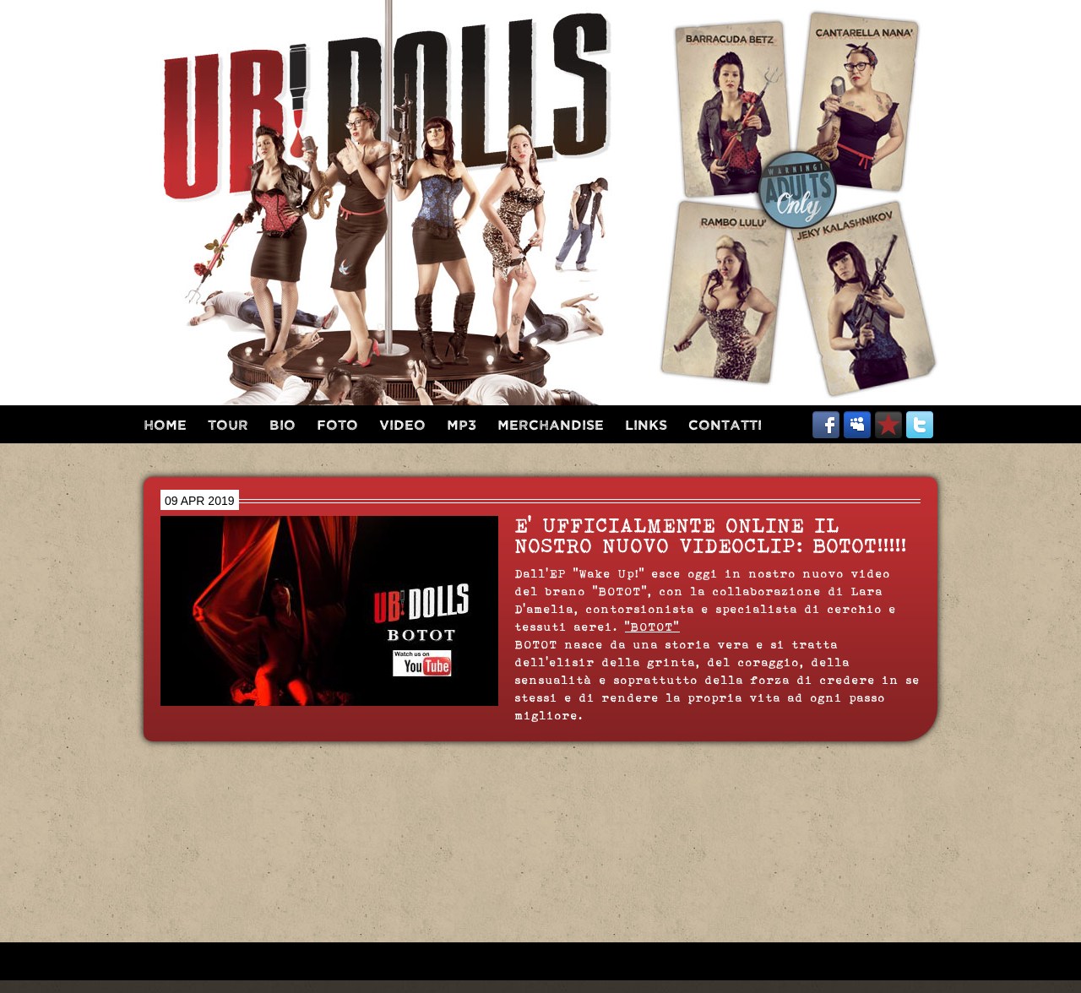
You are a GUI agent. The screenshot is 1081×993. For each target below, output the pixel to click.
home (165, 425)
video (402, 425)
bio (282, 425)
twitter (919, 424)
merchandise (550, 425)
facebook (825, 424)
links (646, 425)
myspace (857, 424)
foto (337, 425)
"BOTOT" (652, 627)
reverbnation (888, 424)
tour (228, 425)
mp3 (461, 425)
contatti (725, 425)
